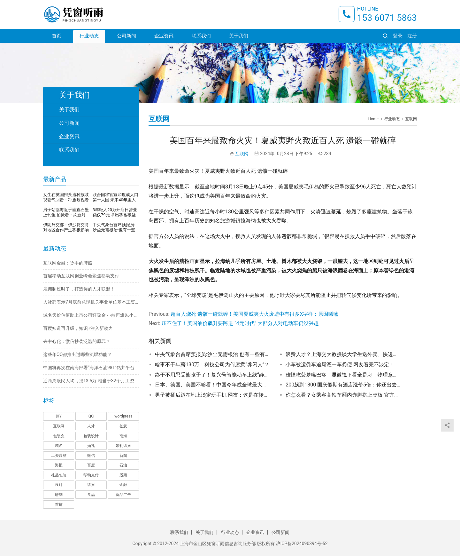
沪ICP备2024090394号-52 (301, 543)
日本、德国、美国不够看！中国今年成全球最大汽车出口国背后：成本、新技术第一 (212, 385)
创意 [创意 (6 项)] (123, 426)
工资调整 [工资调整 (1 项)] (58, 455)
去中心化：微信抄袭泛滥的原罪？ (76, 341)
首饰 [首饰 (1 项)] (59, 504)
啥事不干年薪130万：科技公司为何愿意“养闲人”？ (212, 364)
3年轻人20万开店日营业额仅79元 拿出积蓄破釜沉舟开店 (115, 212)
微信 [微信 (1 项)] (91, 455)
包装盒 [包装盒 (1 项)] (59, 436)
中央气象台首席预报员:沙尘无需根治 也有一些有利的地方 (212, 354)
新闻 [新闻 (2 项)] (123, 455)
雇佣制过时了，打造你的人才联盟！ (79, 288)
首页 (56, 36)
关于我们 (238, 36)
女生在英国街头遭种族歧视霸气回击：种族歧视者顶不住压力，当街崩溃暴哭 (66, 197)
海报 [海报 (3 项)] (59, 465)
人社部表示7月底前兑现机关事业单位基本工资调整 (91, 302)
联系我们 (201, 36)
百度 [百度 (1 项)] (91, 465)
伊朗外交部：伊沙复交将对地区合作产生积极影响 (66, 227)
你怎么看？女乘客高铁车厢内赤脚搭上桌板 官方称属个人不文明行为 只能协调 (343, 395)
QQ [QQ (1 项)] (91, 416)
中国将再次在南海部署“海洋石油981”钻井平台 (88, 367)
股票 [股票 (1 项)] (123, 475)
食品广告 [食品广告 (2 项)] (123, 494)
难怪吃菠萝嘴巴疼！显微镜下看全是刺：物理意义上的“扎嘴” (343, 375)
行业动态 (89, 36)
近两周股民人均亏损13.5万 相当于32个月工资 (88, 380)
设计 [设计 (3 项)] (59, 484)
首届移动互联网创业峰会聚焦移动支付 (81, 275)
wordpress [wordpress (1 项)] (123, 416)
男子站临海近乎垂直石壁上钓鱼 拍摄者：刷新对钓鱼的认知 (66, 212)
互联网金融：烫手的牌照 (67, 263)
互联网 (242, 153)
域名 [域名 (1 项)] (59, 445)
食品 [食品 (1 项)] (91, 494)
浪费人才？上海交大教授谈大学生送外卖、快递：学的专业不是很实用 (343, 354)
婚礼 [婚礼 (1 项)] (91, 445)
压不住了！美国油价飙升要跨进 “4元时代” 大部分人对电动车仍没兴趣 (240, 323)
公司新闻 (126, 36)
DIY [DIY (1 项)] (58, 416)
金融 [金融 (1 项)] (123, 484)
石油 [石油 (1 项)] (123, 465)
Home (373, 119)
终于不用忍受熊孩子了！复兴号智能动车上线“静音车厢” (212, 375)
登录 (397, 36)
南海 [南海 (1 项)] (123, 436)
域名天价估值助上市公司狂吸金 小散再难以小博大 (91, 315)
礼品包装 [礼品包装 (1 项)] (58, 475)
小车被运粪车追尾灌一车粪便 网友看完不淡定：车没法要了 (343, 364)
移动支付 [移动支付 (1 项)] (91, 475)
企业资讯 (163, 36)
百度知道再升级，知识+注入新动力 (78, 328)
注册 (412, 36)
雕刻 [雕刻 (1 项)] (59, 494)
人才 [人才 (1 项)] (91, 426)
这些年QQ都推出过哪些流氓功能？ (77, 354)
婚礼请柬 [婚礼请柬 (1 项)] (123, 445)
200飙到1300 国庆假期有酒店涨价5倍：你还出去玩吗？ (343, 385)
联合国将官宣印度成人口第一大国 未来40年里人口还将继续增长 (115, 197)
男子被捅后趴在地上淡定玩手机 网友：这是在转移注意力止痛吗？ (212, 395)
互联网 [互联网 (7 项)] (59, 426)
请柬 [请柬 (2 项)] (91, 484)
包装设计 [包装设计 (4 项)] (91, 436)
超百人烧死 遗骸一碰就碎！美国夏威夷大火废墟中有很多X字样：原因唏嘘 (255, 314)
